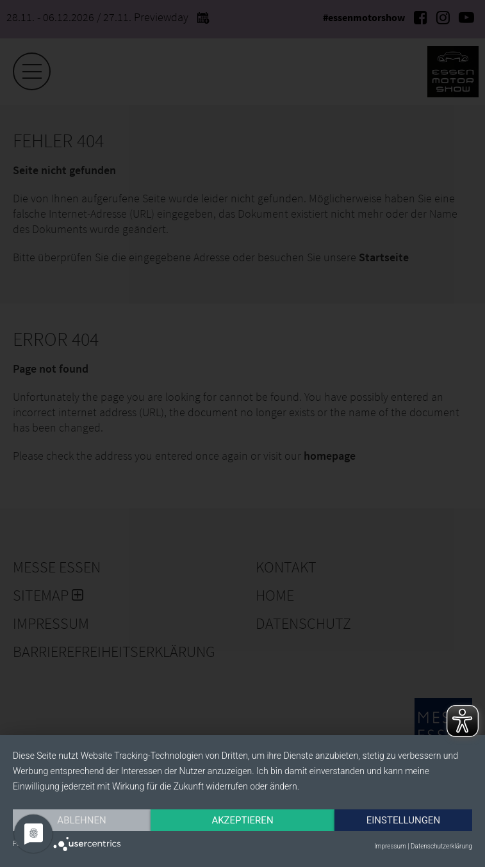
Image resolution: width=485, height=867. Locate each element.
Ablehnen (81, 820)
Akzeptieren (242, 820)
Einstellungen (403, 820)
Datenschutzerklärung (441, 846)
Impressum (390, 846)
